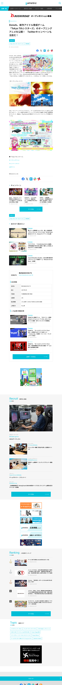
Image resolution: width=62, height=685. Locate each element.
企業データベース (15, 8)
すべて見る (31, 209)
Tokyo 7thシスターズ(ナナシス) (16, 43)
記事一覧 (4, 8)
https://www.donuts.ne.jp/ (26, 275)
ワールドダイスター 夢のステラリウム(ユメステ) (21, 638)
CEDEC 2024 (13, 632)
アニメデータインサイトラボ (30, 628)
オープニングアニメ (14, 160)
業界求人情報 (28, 8)
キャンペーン (13, 21)
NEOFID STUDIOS (37, 638)
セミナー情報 (39, 8)
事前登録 (27, 43)
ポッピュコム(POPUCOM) (23, 632)
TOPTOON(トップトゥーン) (44, 628)
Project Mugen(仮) (36, 632)
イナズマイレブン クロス (16, 628)
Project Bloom (35, 635)
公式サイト (12, 167)
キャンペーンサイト (14, 163)
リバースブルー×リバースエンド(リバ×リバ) (20, 635)
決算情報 (49, 8)
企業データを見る (31, 357)
